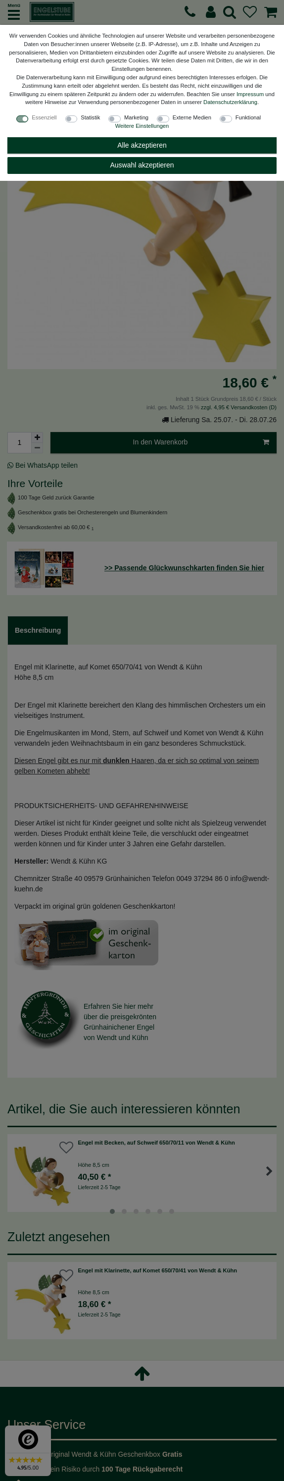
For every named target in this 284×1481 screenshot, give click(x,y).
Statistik (90, 117)
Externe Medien (192, 117)
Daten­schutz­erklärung (230, 102)
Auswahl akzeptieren (142, 165)
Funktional (248, 117)
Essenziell (44, 117)
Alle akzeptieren (142, 145)
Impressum (250, 94)
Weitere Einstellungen (142, 126)
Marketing (136, 117)
